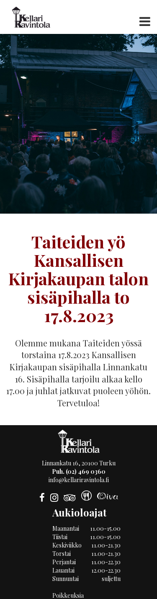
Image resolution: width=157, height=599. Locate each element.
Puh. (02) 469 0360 (79, 471)
